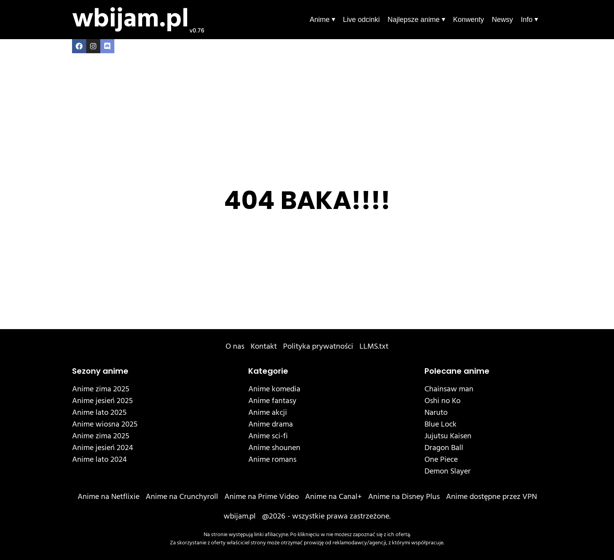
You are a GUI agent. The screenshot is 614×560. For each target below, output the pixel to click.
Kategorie (268, 371)
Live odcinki (361, 19)
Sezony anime (100, 371)
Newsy (502, 19)
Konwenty (468, 19)
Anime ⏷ (322, 19)
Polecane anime (456, 371)
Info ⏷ (529, 19)
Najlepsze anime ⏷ (416, 19)
